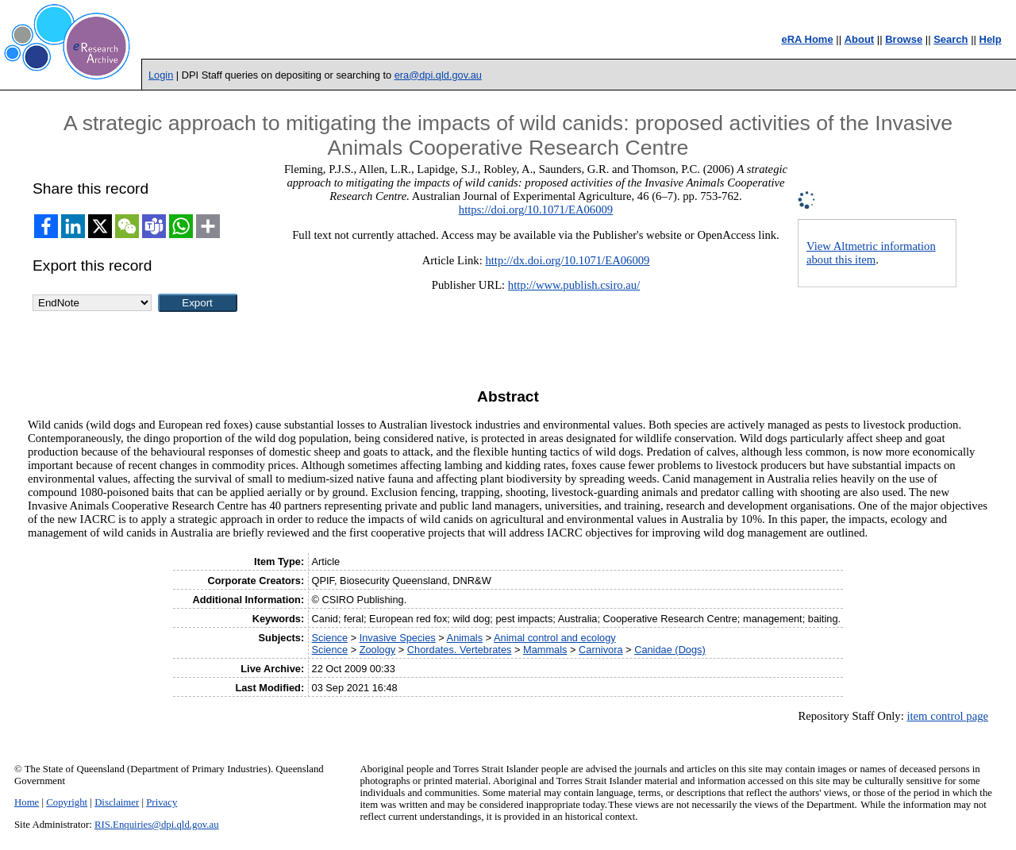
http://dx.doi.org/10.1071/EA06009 (567, 260)
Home (26, 802)
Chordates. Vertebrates (459, 650)
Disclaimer (116, 802)
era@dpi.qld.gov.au (438, 75)
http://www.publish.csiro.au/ (574, 285)
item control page (947, 716)
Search (950, 39)
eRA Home (807, 39)
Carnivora (600, 650)
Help (990, 39)
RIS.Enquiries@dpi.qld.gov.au (156, 824)
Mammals (545, 650)
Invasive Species (398, 638)
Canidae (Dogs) (670, 650)
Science (330, 638)
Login (160, 75)
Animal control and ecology (555, 638)
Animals (465, 638)
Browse (903, 39)
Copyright (66, 802)
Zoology (378, 650)
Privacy (161, 802)
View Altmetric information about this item (871, 253)
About (860, 39)
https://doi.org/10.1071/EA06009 (536, 209)
